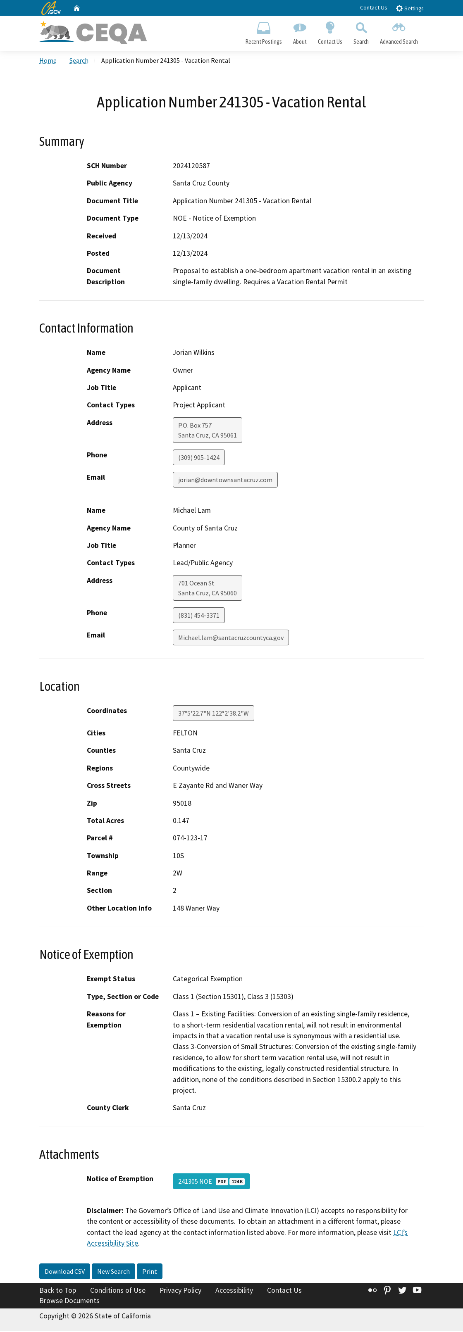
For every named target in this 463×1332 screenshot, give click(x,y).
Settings (409, 8)
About (299, 31)
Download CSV (65, 1272)
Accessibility (234, 1291)
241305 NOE (211, 1182)
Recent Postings (263, 31)
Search (361, 31)
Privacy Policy (180, 1291)
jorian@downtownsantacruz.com (225, 480)
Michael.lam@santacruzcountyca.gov (231, 638)
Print (149, 1272)
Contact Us (373, 7)
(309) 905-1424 (199, 458)
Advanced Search (399, 31)
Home (48, 61)
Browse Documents (69, 1301)
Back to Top (57, 1291)
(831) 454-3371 (199, 616)
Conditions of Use (118, 1291)
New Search (113, 1272)
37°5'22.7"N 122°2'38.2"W (213, 714)
